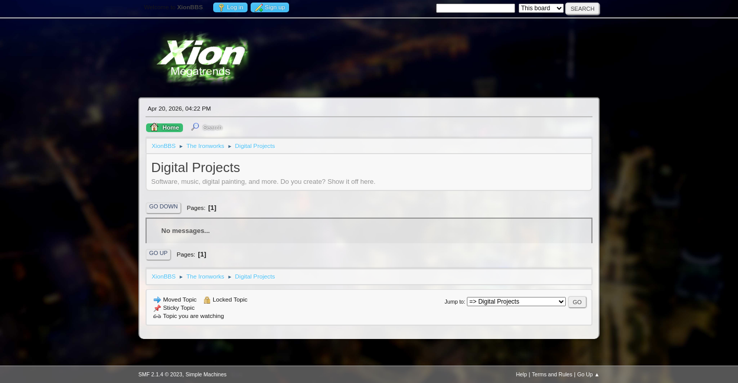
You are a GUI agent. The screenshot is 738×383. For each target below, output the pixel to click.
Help (521, 374)
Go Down (163, 206)
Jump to (454, 302)
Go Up (158, 253)
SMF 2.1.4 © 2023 (160, 374)
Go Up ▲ (588, 374)
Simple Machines (206, 374)
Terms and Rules (552, 374)
